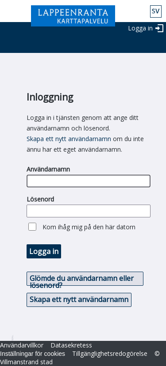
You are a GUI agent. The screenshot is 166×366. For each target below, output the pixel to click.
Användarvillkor (21, 345)
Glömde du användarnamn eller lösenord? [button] (82, 279)
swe (156, 11)
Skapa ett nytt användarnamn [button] (79, 299)
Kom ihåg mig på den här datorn (88, 227)
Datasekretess (71, 345)
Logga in (140, 28)
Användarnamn (48, 169)
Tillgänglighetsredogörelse (109, 353)
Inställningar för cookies (32, 353)
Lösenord (40, 199)
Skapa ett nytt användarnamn (69, 138)
